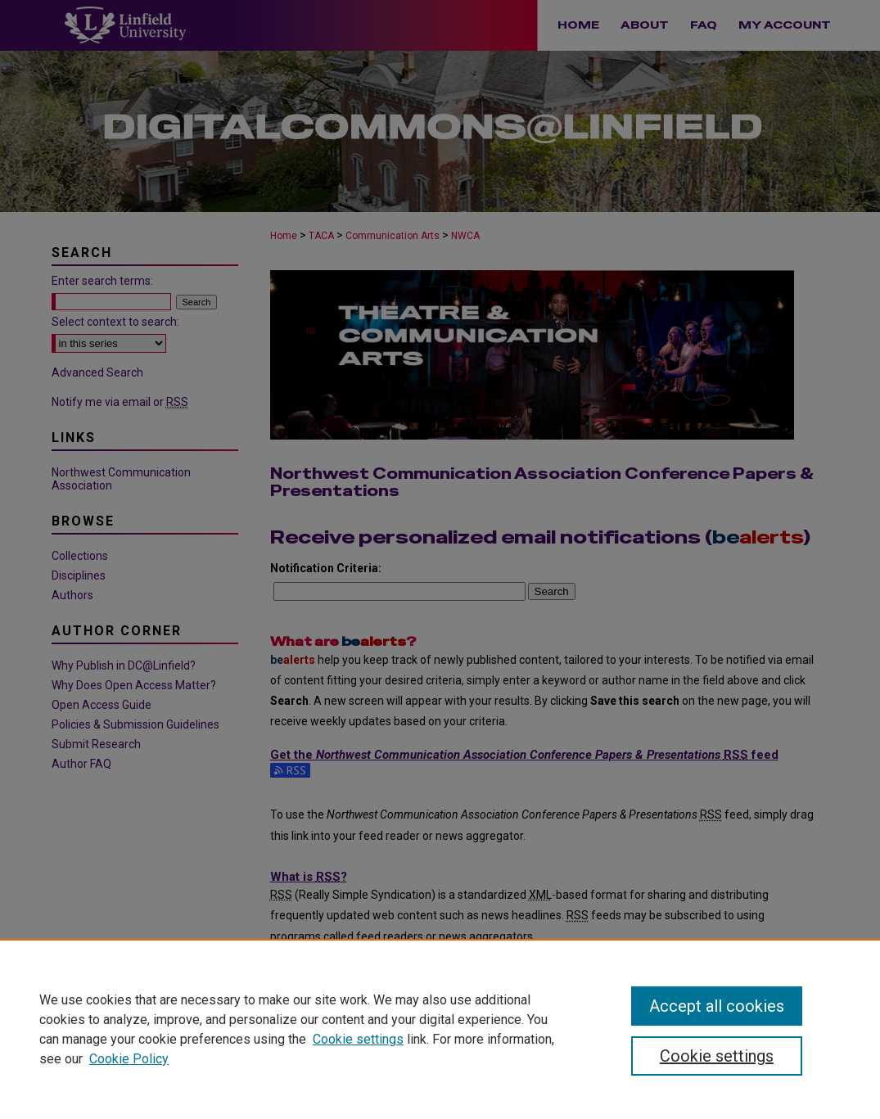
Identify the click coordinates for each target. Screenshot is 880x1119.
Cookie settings (358, 1039)
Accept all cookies (716, 1006)
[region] (440, 1029)
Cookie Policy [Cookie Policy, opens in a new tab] (129, 1059)
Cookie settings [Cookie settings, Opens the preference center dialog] (717, 1056)
